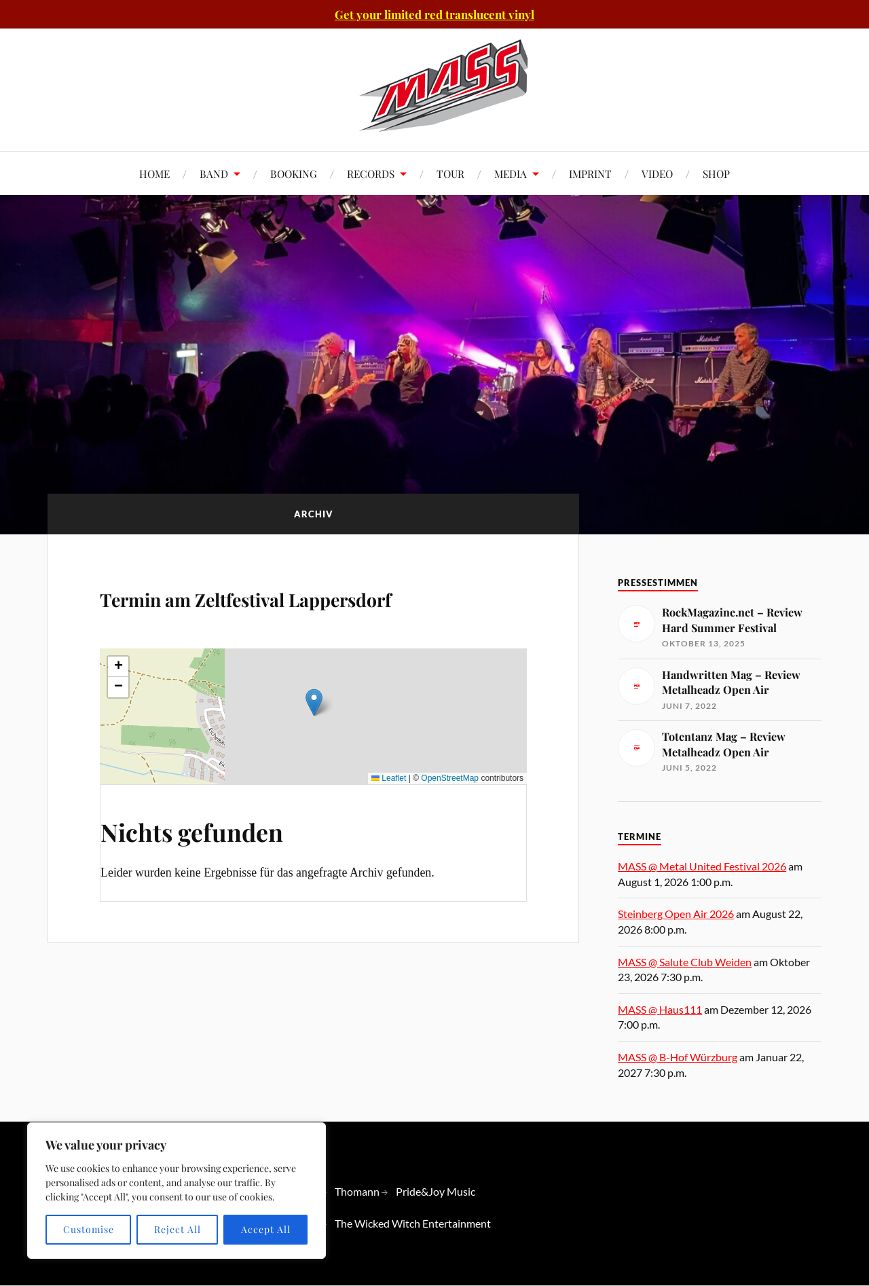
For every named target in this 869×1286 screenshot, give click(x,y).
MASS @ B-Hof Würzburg (677, 1056)
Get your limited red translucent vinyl (434, 14)
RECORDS (370, 173)
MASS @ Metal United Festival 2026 (702, 866)
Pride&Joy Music (435, 1191)
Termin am (256, 613)
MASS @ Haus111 (660, 1009)
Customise (88, 1229)
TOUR (450, 173)
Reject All (177, 1229)
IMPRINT (590, 173)
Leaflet (388, 817)
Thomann (357, 1191)
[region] (176, 1190)
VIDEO (657, 173)
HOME (154, 173)
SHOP (716, 173)
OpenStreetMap (450, 817)
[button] (314, 741)
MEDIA (510, 173)
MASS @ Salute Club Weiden (685, 961)
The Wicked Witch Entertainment (413, 1223)
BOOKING (293, 173)
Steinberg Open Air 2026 (676, 913)
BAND (214, 173)
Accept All (266, 1229)
